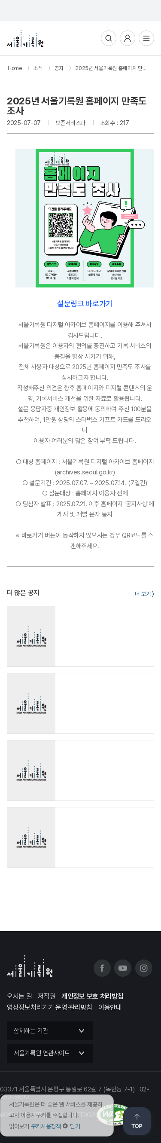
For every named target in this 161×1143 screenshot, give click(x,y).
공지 (59, 68)
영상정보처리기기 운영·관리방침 (49, 1007)
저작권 (46, 996)
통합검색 (108, 38)
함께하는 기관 (31, 1031)
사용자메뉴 (127, 38)
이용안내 (110, 1007)
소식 (38, 68)
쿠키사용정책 (46, 1126)
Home (15, 68)
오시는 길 (19, 996)
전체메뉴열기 (146, 38)
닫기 (75, 1126)
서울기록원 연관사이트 (42, 1053)
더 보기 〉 (144, 593)
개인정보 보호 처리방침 (92, 996)
